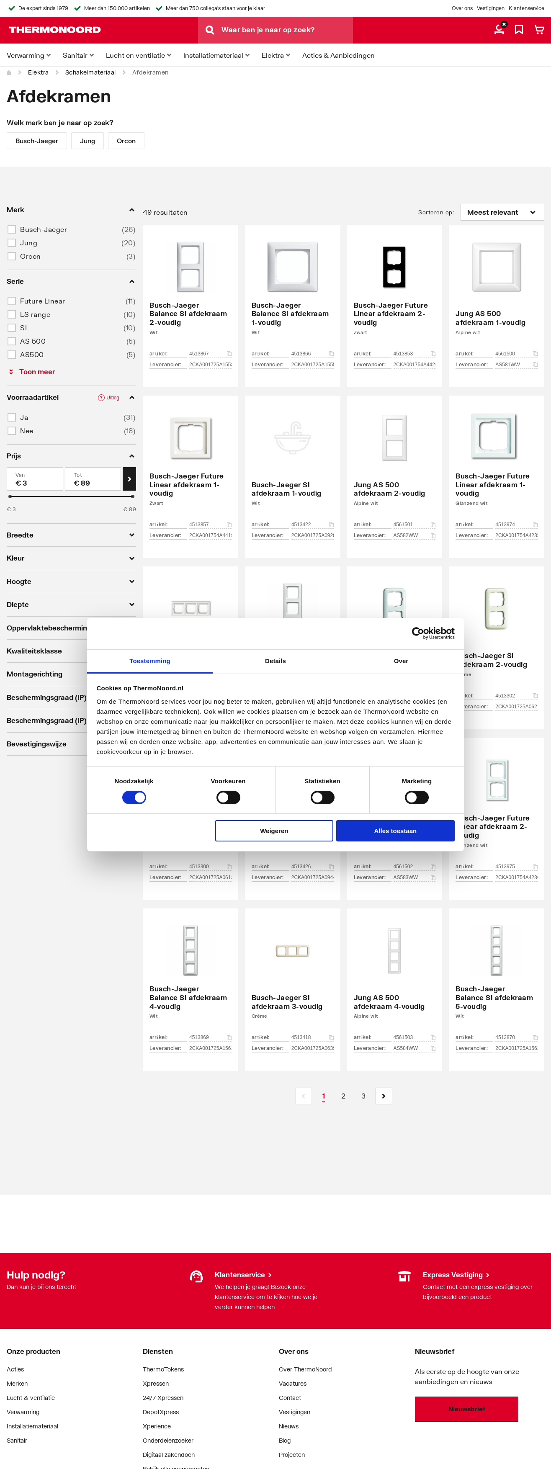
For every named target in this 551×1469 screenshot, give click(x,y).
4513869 (210, 1037)
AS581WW (516, 365)
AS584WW (415, 1048)
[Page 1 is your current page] (323, 1096)
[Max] (93, 479)
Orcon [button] (30, 256)
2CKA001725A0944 (312, 877)
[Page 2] (343, 1096)
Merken (17, 1383)
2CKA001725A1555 (312, 365)
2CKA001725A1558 (210, 365)
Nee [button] (26, 431)
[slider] (10, 496)
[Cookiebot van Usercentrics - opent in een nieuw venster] (418, 633)
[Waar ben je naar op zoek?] (287, 30)
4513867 (210, 354)
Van (20, 475)
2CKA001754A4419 (210, 535)
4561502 (415, 867)
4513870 (516, 1037)
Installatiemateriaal (32, 1426)
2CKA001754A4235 (516, 535)
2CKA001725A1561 (210, 1048)
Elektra (38, 72)
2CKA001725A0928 (312, 535)
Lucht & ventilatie (31, 1397)
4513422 (312, 524)
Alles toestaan (395, 830)
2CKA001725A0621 (516, 707)
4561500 (516, 354)
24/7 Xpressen (163, 1397)
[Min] (35, 479)
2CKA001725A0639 (312, 1048)
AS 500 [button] (33, 341)
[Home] (9, 72)
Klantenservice (526, 8)
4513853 (415, 354)
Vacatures (292, 1383)
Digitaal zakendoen (169, 1454)
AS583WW (415, 877)
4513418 (312, 1037)
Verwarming (23, 1411)
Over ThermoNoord (305, 1369)
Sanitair (17, 1440)
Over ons (462, 8)
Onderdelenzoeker (168, 1440)
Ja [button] (24, 417)
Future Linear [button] (42, 301)
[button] (384, 1096)
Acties (15, 1369)
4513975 (516, 867)
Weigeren (274, 830)
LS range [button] (35, 314)
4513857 (210, 524)
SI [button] (23, 328)
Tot (78, 475)
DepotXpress (161, 1411)
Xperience (157, 1426)
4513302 (516, 696)
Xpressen (156, 1383)
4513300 (210, 867)
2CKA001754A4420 (415, 365)
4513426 (312, 867)
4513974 (516, 524)
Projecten (292, 1454)
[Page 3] (363, 1096)
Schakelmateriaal (90, 72)
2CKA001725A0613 (210, 877)
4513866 (312, 354)
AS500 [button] (32, 354)
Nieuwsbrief (466, 1408)
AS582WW (415, 535)
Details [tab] (275, 660)
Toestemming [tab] (149, 660)
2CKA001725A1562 (516, 1048)
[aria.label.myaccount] (499, 30)
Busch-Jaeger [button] (43, 229)
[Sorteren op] (502, 212)
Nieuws (289, 1426)
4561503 (415, 1037)
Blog (285, 1440)
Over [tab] (401, 660)
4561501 (415, 524)
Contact (290, 1397)
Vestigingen (491, 8)
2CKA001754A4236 (516, 877)
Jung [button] (28, 243)
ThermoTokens (163, 1369)
